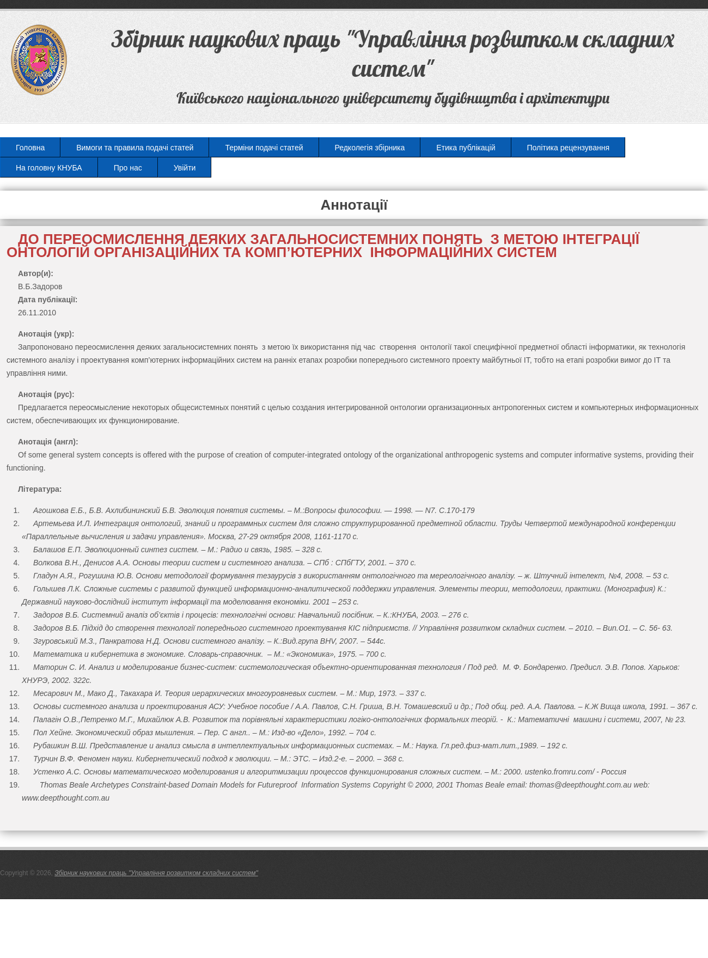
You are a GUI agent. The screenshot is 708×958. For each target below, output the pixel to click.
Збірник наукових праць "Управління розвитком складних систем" (156, 873)
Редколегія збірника (370, 147)
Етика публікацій (465, 147)
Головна (30, 147)
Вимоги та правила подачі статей (134, 147)
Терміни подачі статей (264, 147)
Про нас (128, 167)
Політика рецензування (568, 147)
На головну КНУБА (49, 167)
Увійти (185, 167)
